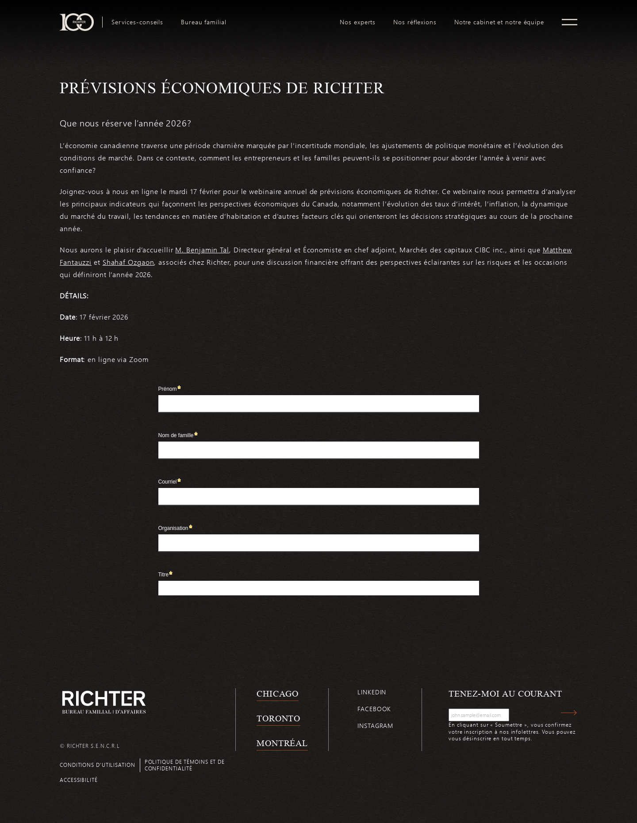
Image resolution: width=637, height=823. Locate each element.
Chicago (278, 693)
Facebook (374, 709)
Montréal (282, 743)
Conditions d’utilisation (97, 764)
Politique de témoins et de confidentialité (185, 765)
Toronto (278, 718)
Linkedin (371, 692)
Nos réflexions (415, 22)
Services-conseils (137, 22)
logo (283, 16)
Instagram (375, 725)
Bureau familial (203, 22)
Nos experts (358, 22)
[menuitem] (137, 22)
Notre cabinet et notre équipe (499, 22)
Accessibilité (79, 779)
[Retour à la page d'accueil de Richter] (104, 702)
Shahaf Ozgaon (128, 262)
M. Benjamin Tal (202, 249)
